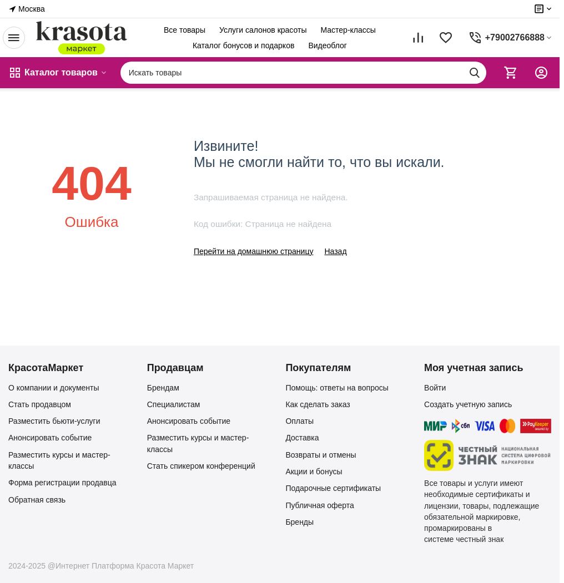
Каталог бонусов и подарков (243, 45)
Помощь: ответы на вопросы (336, 387)
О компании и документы (53, 387)
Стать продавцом (39, 404)
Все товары (184, 30)
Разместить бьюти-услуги (54, 421)
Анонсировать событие (50, 437)
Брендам (163, 387)
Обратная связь (37, 499)
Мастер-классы (347, 30)
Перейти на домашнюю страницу (254, 251)
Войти (435, 387)
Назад (335, 251)
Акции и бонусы (313, 471)
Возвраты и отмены (320, 454)
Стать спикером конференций (201, 466)
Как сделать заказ (317, 404)
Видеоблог (327, 45)
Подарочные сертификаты (333, 488)
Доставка (302, 437)
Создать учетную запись (468, 404)
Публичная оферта (319, 505)
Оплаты (299, 421)
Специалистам (173, 404)
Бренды (299, 522)
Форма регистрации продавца (62, 482)
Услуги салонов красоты (263, 30)
